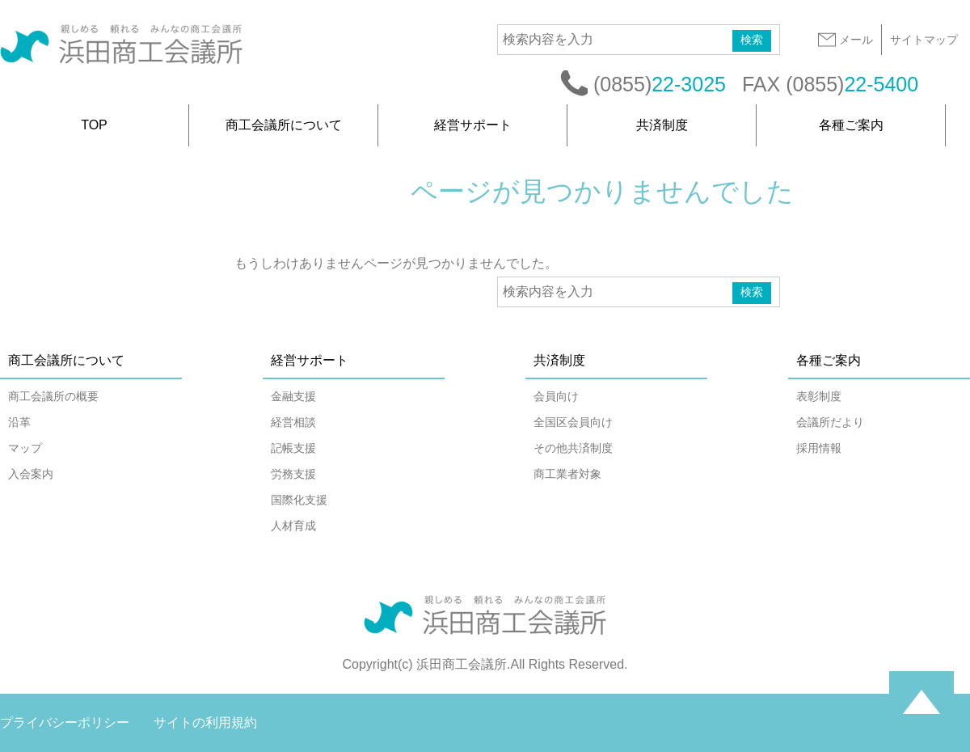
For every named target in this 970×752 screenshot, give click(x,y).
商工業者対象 (567, 473)
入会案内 (30, 473)
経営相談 (293, 422)
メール (844, 39)
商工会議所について (284, 125)
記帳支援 (293, 447)
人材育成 (293, 525)
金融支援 (293, 396)
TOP (94, 125)
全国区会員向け (573, 422)
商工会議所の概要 (53, 396)
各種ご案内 (851, 125)
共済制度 (662, 125)
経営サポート (473, 125)
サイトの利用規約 (205, 722)
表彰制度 (818, 396)
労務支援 (293, 473)
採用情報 (818, 447)
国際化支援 (299, 499)
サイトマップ (924, 39)
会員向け (556, 396)
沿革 (19, 422)
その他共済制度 (573, 447)
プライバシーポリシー (64, 722)
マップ (25, 447)
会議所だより (830, 422)
